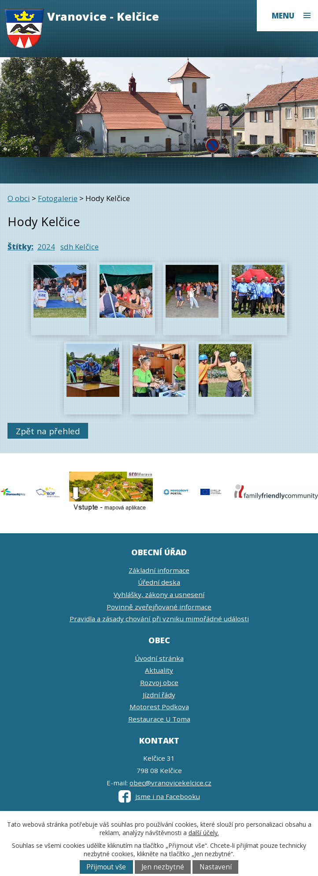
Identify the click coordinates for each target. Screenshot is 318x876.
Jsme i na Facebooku (159, 796)
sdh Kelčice (79, 247)
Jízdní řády (159, 694)
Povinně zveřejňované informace (159, 606)
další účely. (204, 832)
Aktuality (159, 670)
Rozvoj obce (159, 682)
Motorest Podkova (159, 706)
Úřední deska (159, 582)
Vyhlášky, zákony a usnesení (159, 594)
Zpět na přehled (48, 430)
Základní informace (159, 570)
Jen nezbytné (162, 867)
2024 (46, 247)
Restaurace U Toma (159, 719)
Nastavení (216, 867)
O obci (18, 198)
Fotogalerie (58, 198)
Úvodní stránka (159, 658)
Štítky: (20, 247)
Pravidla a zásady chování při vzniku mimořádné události (159, 618)
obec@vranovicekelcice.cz (170, 782)
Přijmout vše (106, 867)
